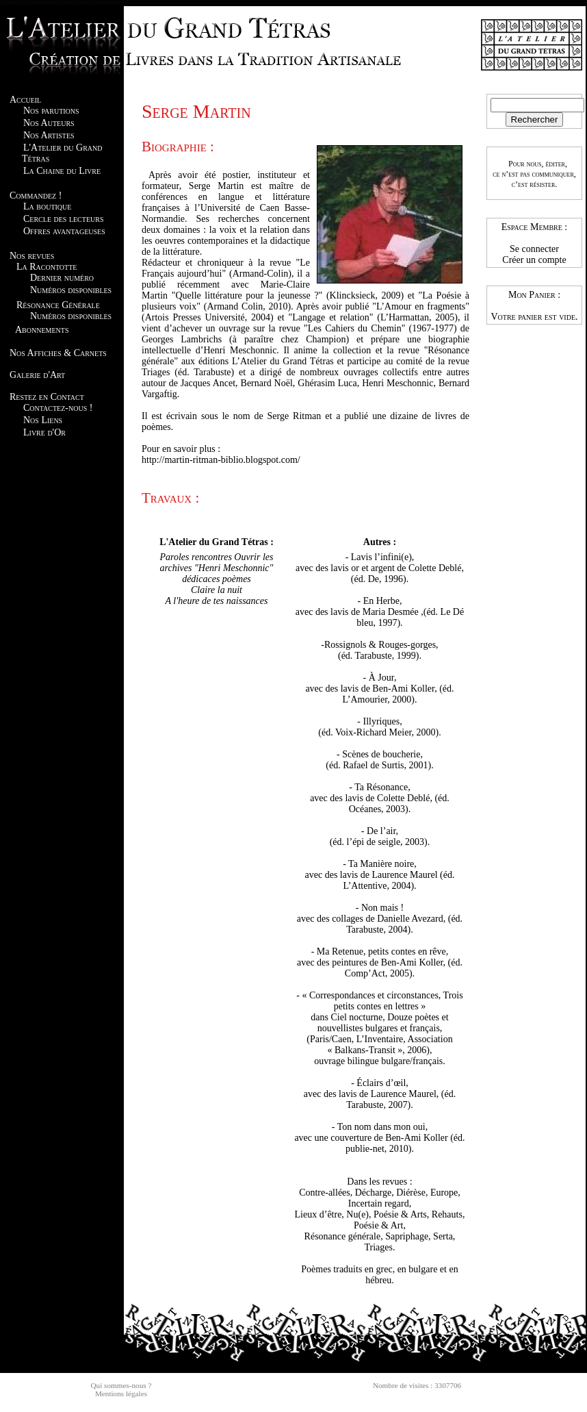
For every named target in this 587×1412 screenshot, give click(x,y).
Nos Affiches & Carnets (58, 353)
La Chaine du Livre (62, 171)
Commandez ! (36, 195)
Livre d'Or (44, 432)
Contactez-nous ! (57, 408)
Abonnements (41, 330)
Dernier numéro (62, 278)
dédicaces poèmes (216, 579)
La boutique (47, 206)
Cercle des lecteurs (63, 219)
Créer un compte (534, 260)
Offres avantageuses (64, 231)
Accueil (25, 99)
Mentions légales (121, 1393)
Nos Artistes (49, 135)
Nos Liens (42, 420)
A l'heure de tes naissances (217, 601)
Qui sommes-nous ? (121, 1385)
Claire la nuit (216, 590)
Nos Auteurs (49, 123)
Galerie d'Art (37, 375)
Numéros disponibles (71, 290)
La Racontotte (46, 267)
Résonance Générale (58, 305)
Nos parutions (51, 110)
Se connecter (534, 249)
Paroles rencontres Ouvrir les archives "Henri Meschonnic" (216, 562)
